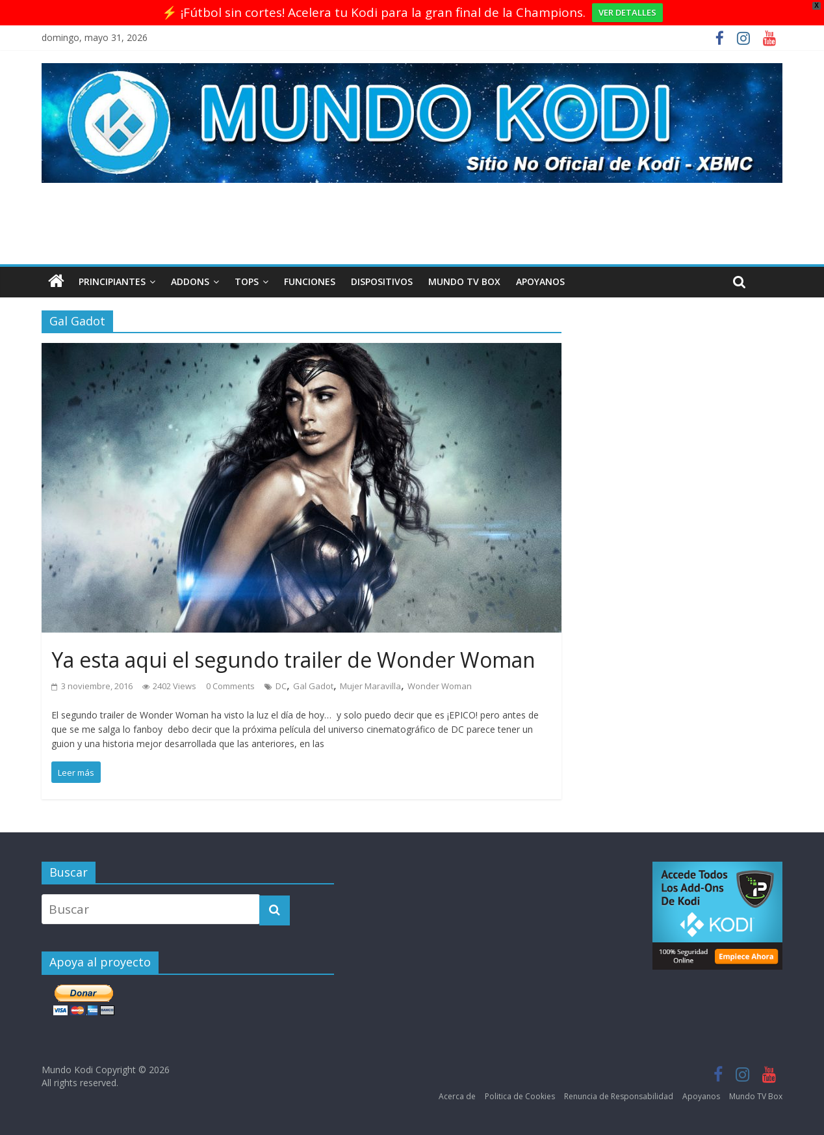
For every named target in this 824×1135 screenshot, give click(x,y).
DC (281, 686)
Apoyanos (540, 281)
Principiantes (112, 281)
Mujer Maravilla (370, 686)
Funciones (309, 281)
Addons (190, 281)
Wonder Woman (439, 686)
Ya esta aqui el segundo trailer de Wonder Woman (293, 660)
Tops (247, 281)
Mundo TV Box (464, 281)
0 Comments (230, 686)
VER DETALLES (627, 12)
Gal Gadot (313, 686)
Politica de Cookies (520, 1096)
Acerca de (457, 1096)
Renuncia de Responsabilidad (618, 1096)
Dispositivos (382, 281)
